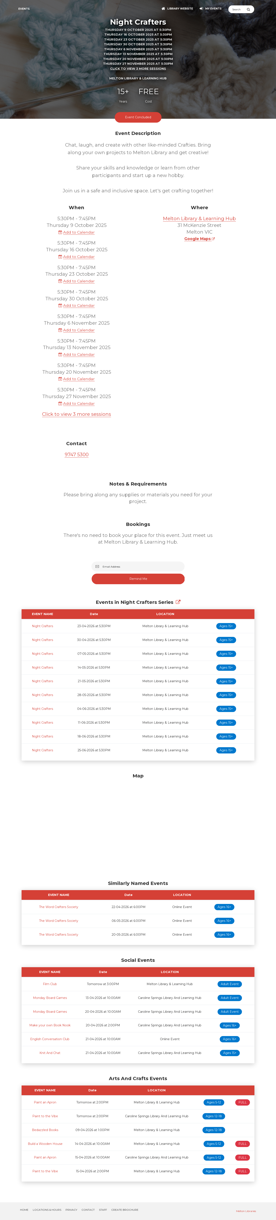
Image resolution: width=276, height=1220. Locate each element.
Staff (103, 1209)
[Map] (138, 826)
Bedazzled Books (45, 1130)
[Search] (237, 9)
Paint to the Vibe (45, 1116)
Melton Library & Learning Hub (199, 219)
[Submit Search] (250, 9)
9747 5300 (77, 454)
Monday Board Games (50, 998)
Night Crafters (42, 626)
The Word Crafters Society (58, 907)
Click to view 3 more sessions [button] (138, 69)
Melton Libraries (246, 1211)
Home (24, 1209)
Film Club (50, 984)
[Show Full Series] (178, 602)
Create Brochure (124, 1209)
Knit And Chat (49, 1053)
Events (24, 8)
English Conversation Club (49, 1039)
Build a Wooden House (45, 1144)
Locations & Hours (47, 1209)
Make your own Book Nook (50, 1025)
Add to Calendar (76, 232)
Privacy (71, 1209)
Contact (88, 1209)
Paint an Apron (45, 1102)
